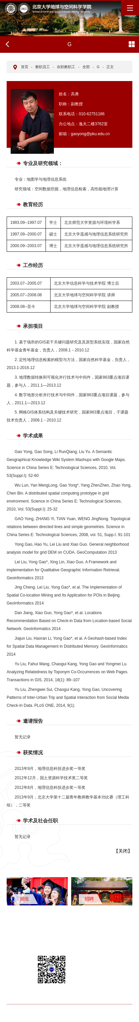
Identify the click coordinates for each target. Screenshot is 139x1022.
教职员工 (42, 67)
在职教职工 (66, 67)
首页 (24, 67)
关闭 (123, 851)
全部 (86, 67)
